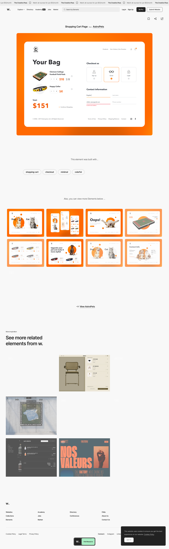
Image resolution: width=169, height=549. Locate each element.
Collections (10, 516)
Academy (40, 9)
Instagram (110, 534)
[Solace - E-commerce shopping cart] (84, 373)
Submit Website (154, 9)
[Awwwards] (8, 9)
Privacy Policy (34, 534)
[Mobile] (64, 223)
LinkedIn (120, 534)
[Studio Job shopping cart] (84, 415)
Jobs (49, 9)
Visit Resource (88, 541)
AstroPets (98, 26)
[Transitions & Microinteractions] (25, 283)
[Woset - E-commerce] (137, 415)
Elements (9, 520)
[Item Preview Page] (143, 223)
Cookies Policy (11, 534)
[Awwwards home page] (77, 541)
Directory (30, 9)
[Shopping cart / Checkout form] (31, 416)
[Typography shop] (31, 373)
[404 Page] (104, 223)
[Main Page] (104, 253)
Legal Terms (22, 534)
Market (55, 9)
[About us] (84, 457)
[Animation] (137, 374)
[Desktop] (25, 223)
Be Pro (141, 9)
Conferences (74, 516)
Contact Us (106, 520)
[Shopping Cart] (31, 457)
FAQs (104, 512)
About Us (105, 516)
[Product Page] (25, 253)
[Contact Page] (143, 253)
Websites (9, 512)
